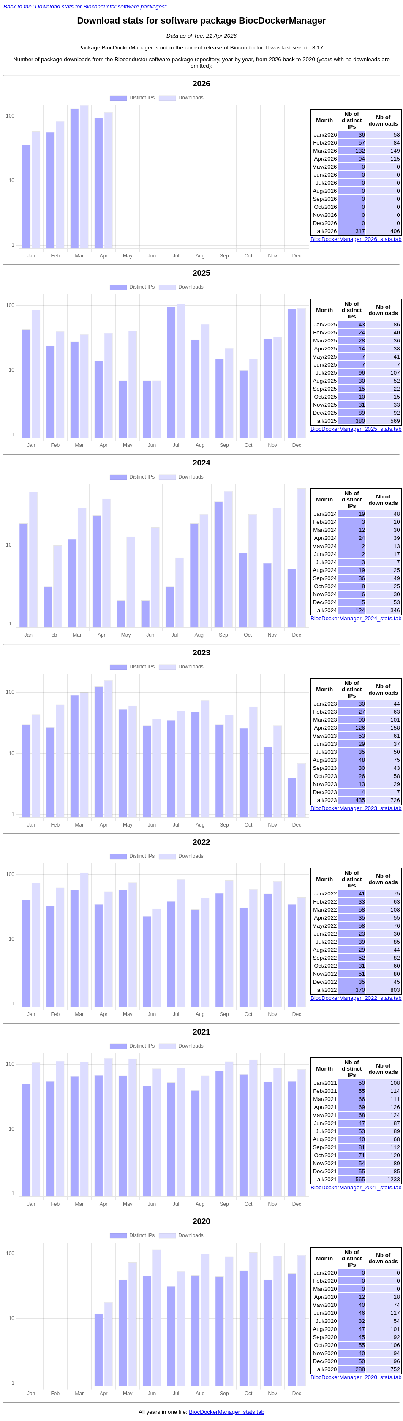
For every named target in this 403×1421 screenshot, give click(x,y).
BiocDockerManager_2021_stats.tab (356, 1187)
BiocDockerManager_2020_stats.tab (356, 1377)
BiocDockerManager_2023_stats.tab (356, 808)
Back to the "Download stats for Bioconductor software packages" (85, 6)
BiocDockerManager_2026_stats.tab (356, 239)
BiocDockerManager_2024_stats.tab (356, 618)
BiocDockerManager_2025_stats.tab (356, 429)
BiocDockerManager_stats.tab (226, 1412)
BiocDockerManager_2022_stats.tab (356, 998)
